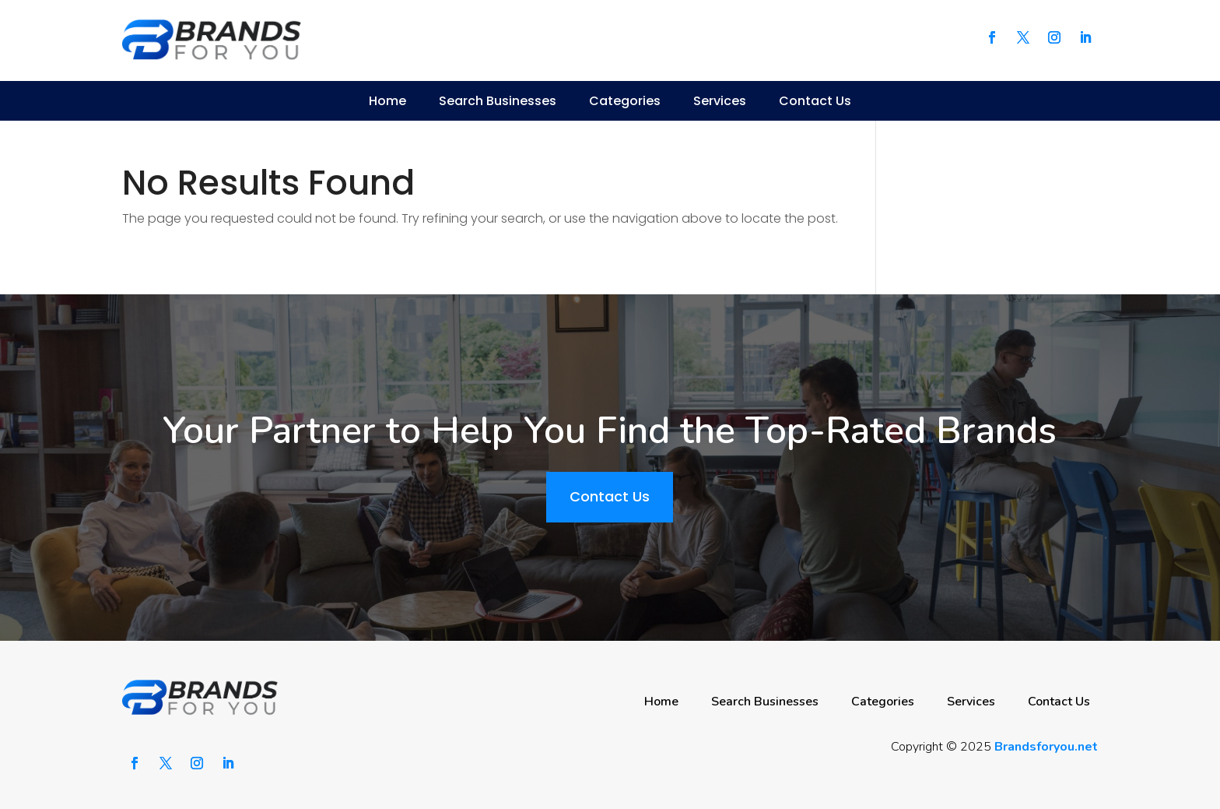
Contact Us (815, 101)
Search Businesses (497, 101)
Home (387, 101)
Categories (625, 101)
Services (719, 101)
